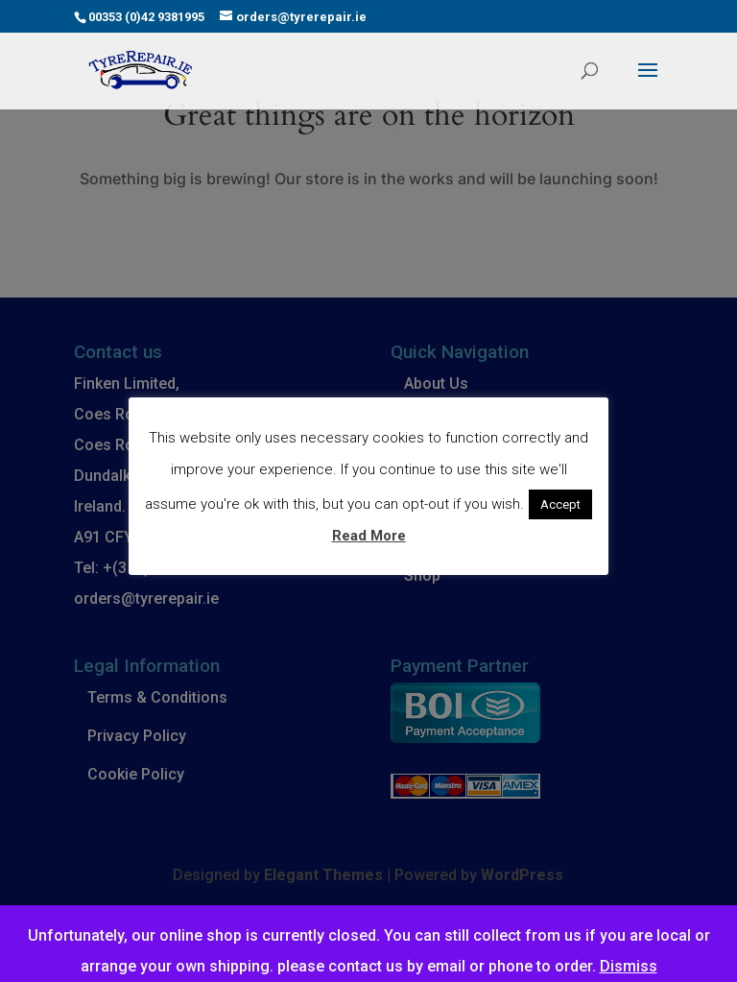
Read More (369, 535)
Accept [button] (560, 504)
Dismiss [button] (628, 966)
